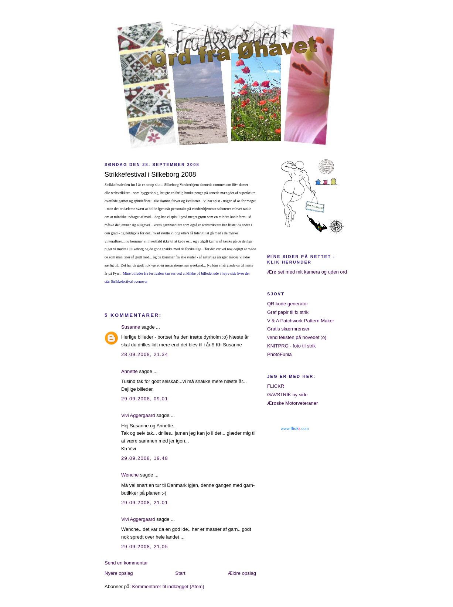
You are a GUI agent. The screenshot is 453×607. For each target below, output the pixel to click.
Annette (129, 371)
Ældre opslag (242, 573)
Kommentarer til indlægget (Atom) (168, 586)
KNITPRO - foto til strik (291, 346)
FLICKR (275, 386)
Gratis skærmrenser (288, 329)
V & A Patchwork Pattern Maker (300, 320)
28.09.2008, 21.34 (144, 354)
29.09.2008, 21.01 (144, 502)
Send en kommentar (126, 563)
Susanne (130, 327)
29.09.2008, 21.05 (144, 546)
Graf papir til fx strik (288, 312)
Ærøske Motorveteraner (292, 403)
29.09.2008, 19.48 (144, 458)
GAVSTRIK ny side (287, 394)
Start (180, 573)
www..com (295, 428)
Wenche (130, 475)
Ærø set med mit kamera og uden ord (307, 272)
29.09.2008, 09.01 (144, 398)
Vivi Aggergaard (138, 415)
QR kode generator (287, 303)
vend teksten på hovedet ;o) (296, 337)
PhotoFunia (279, 354)
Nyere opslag (119, 573)
